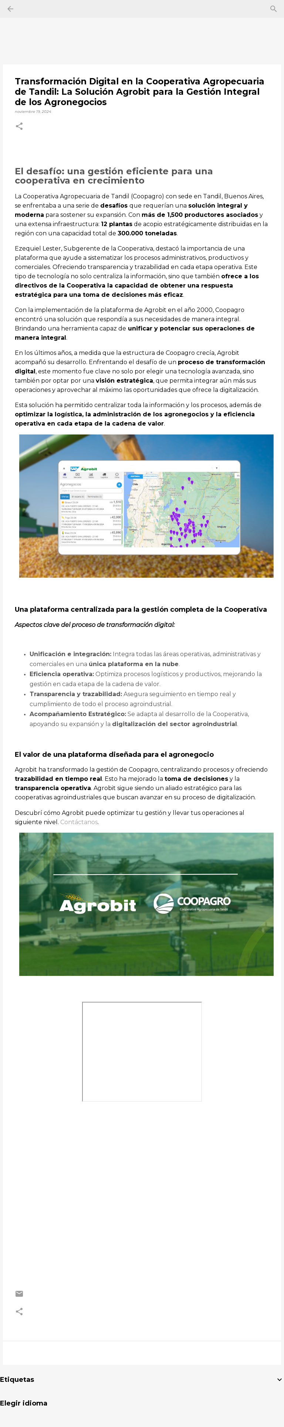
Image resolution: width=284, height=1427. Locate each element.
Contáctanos (79, 822)
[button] (19, 127)
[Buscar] (273, 9)
